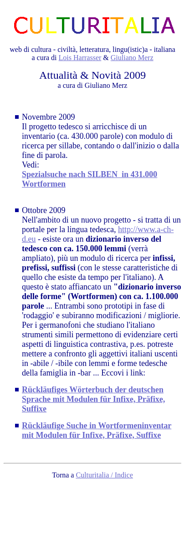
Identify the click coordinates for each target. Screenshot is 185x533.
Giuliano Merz (132, 57)
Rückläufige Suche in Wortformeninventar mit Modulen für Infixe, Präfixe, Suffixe (96, 430)
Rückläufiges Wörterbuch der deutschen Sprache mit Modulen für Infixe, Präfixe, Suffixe (93, 399)
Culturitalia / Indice (104, 475)
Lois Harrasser (80, 57)
